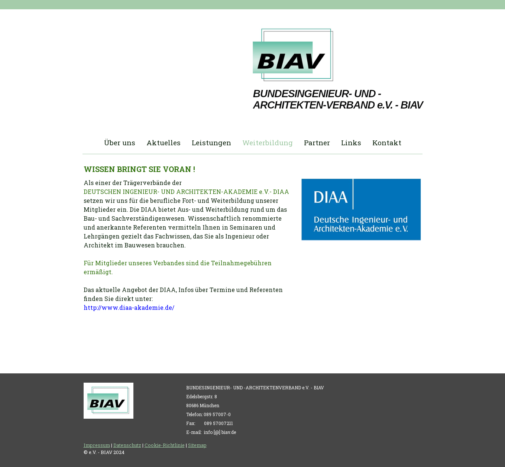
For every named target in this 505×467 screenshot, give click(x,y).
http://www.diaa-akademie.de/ (129, 307)
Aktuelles (163, 142)
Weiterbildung (267, 142)
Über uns (119, 142)
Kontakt (386, 142)
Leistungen (211, 142)
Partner (317, 142)
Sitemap (197, 445)
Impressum (97, 445)
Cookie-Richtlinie (165, 445)
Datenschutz (127, 445)
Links (351, 142)
